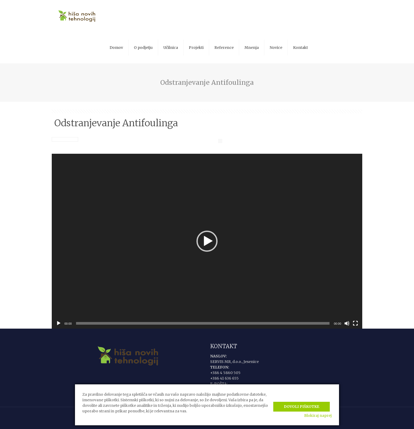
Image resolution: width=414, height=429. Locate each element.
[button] (207, 241)
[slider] (203, 323)
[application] (207, 241)
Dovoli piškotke (301, 404)
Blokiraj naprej (318, 415)
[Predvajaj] (58, 323)
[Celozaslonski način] (355, 323)
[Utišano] (347, 323)
